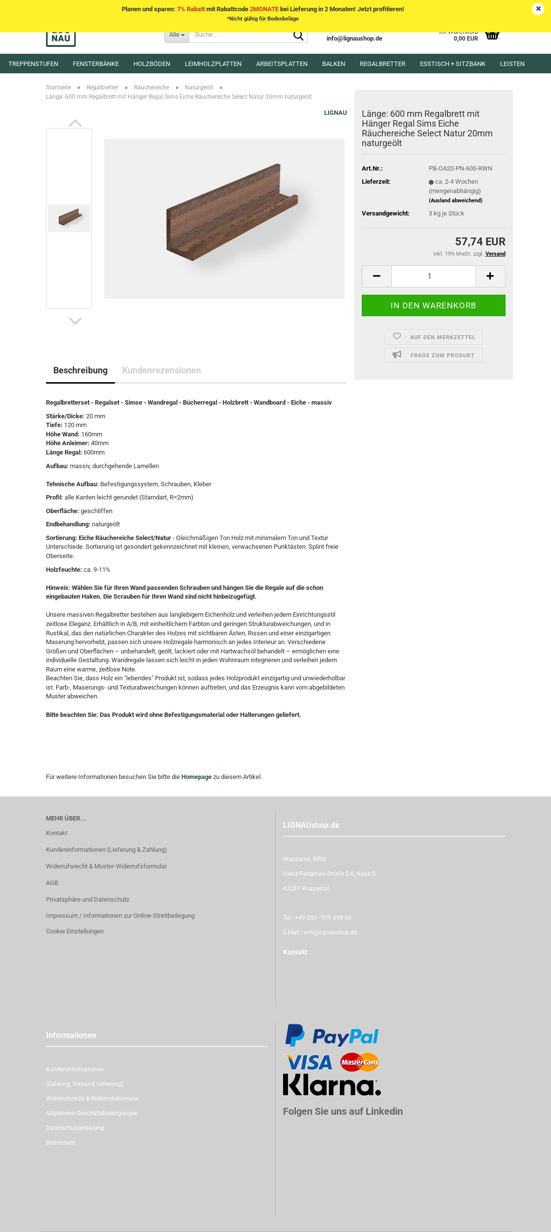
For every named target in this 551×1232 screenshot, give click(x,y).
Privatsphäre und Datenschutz (87, 899)
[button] (75, 123)
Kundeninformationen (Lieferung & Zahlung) (106, 849)
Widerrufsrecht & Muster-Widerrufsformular (106, 866)
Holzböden (151, 63)
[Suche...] (176, 34)
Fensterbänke (96, 63)
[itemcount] (433, 276)
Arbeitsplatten (282, 63)
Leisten (512, 63)
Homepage (196, 776)
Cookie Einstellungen (75, 931)
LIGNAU (335, 112)
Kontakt (56, 833)
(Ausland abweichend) (456, 200)
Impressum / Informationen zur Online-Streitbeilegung (120, 915)
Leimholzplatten (213, 63)
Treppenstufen (33, 63)
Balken (333, 63)
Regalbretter (382, 63)
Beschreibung (80, 370)
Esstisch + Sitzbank (452, 63)
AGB (52, 882)
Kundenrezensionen (161, 370)
